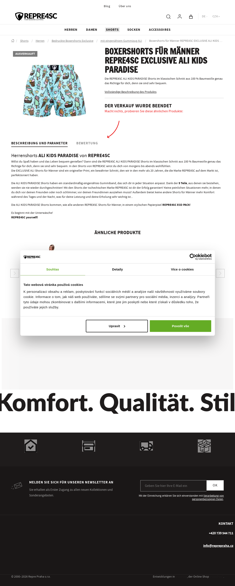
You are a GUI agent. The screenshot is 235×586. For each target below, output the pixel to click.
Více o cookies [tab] (182, 269)
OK (215, 485)
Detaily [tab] (117, 269)
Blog (107, 6)
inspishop (216, 577)
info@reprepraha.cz (218, 545)
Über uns (125, 6)
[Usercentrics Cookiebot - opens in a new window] (193, 257)
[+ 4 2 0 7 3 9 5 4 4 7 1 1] (221, 533)
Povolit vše (180, 326)
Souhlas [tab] (52, 269)
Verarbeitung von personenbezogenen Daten (208, 497)
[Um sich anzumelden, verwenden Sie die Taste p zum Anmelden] (180, 16)
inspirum (181, 577)
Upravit (117, 326)
